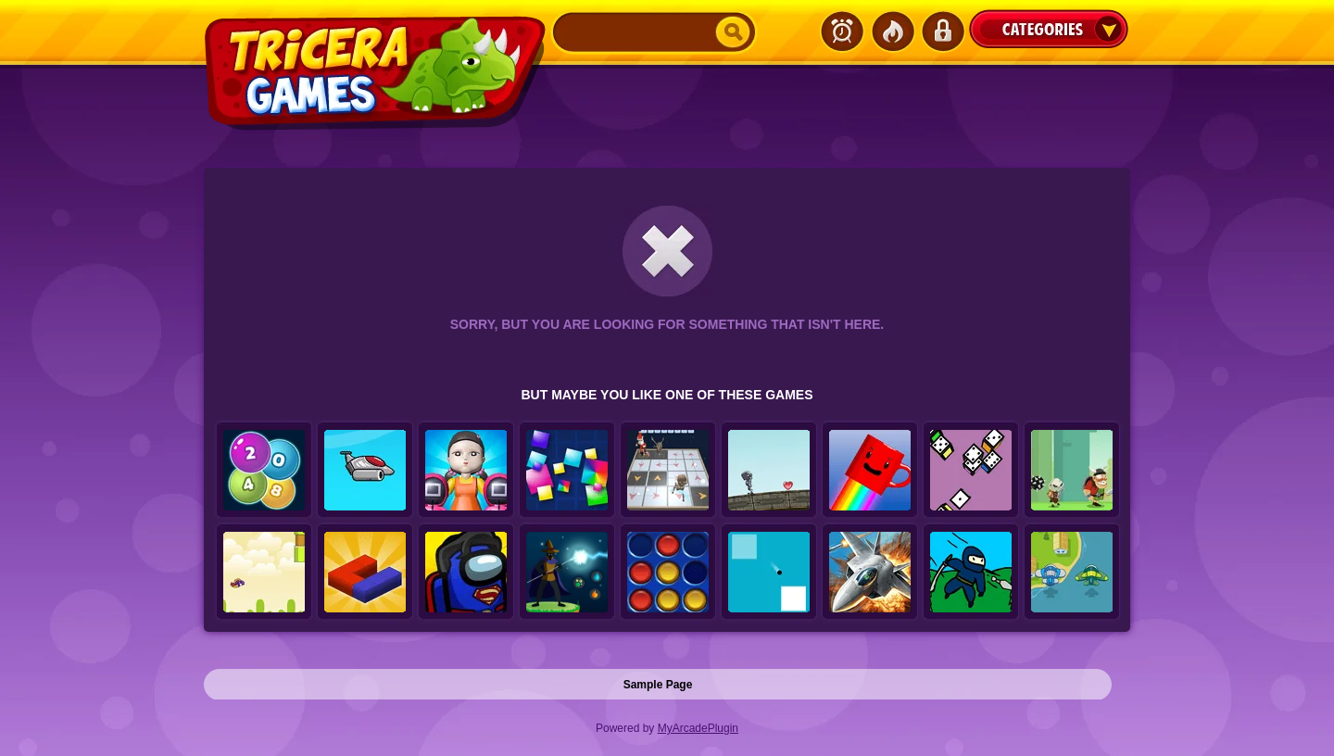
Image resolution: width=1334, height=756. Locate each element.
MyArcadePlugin (698, 728)
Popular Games (892, 31)
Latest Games (842, 31)
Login (942, 31)
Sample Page (658, 684)
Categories (1048, 28)
